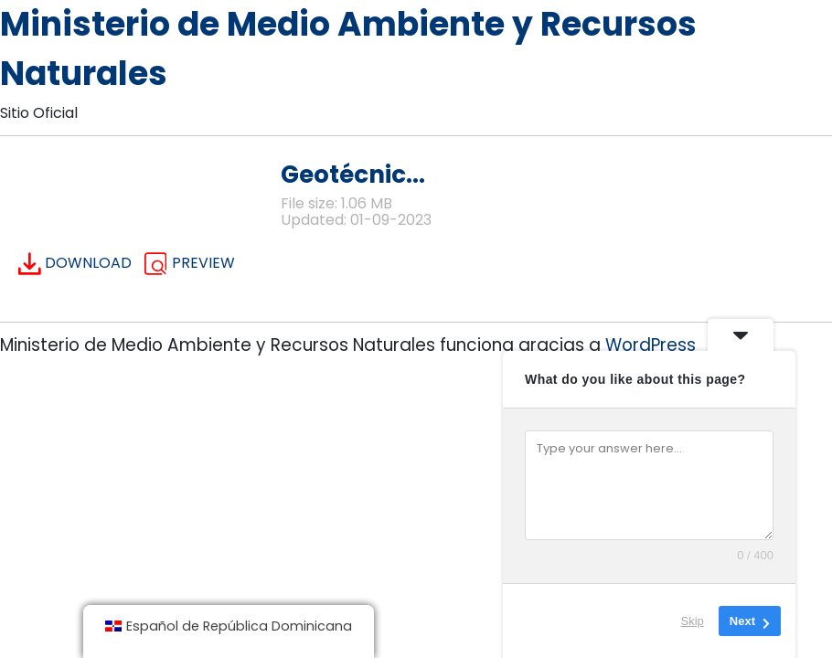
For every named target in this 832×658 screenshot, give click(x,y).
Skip (692, 621)
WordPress (650, 345)
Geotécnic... (353, 174)
